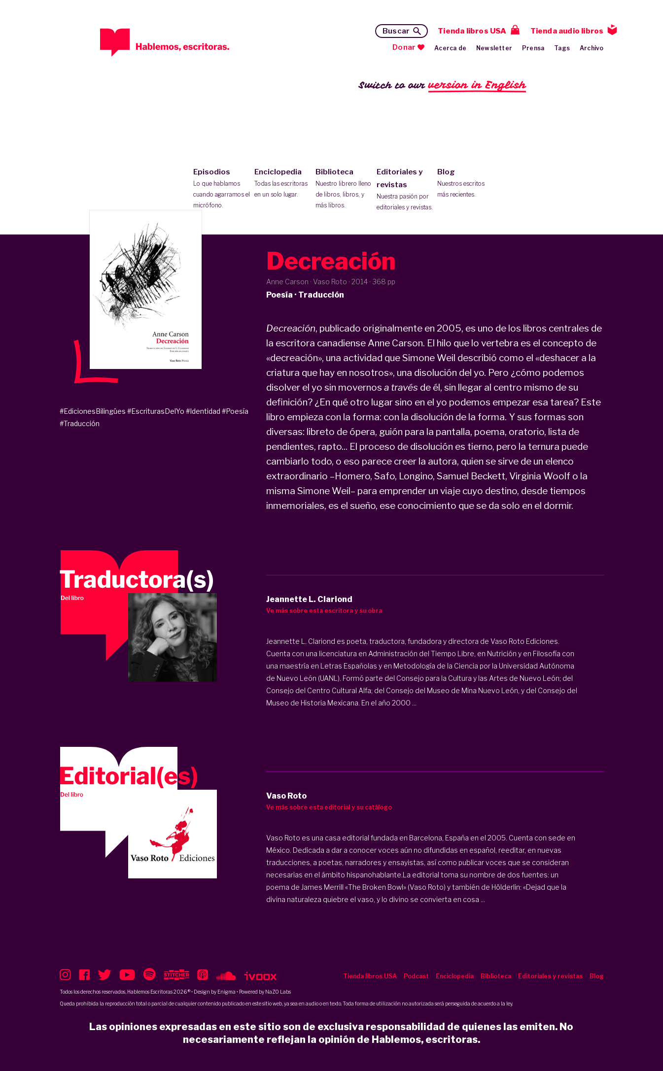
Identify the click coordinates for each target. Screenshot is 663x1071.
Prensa (533, 48)
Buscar (396, 31)
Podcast (416, 976)
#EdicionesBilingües (93, 411)
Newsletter (494, 48)
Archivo (591, 48)
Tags (562, 48)
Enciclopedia (282, 183)
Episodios (221, 189)
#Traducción (80, 423)
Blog (465, 183)
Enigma (226, 992)
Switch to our (442, 85)
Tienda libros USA (472, 31)
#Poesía (235, 411)
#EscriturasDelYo (155, 411)
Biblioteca (343, 189)
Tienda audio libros (567, 31)
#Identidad (203, 411)
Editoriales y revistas (405, 190)
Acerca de (450, 48)
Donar (404, 47)
